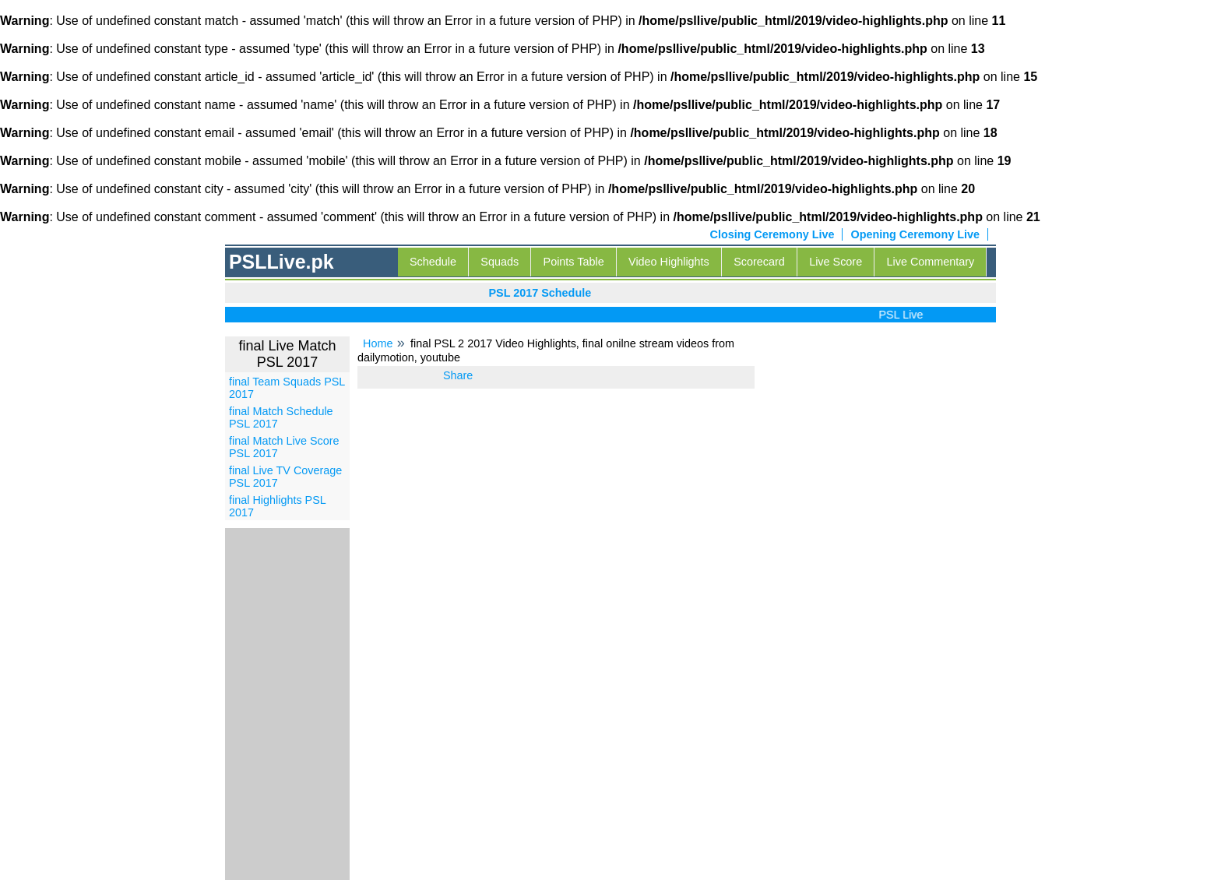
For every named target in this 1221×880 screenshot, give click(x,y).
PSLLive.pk (281, 262)
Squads (499, 261)
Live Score (835, 261)
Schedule (433, 261)
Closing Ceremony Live (772, 234)
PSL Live (904, 314)
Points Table (574, 261)
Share (458, 375)
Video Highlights (668, 261)
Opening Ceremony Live (915, 234)
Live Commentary (931, 261)
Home (377, 343)
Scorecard (759, 261)
